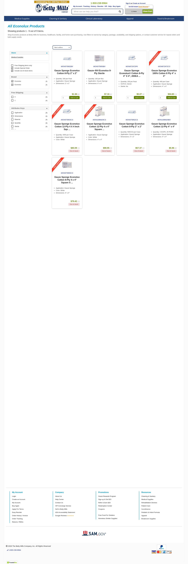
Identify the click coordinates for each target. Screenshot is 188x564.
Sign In (128, 3)
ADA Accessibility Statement (65, 512)
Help (110, 6)
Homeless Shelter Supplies (107, 518)
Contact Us (59, 503)
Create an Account (139, 3)
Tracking (86, 6)
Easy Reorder (17, 512)
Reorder (100, 6)
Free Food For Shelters (106, 515)
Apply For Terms (18, 509)
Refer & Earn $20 (104, 503)
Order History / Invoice (20, 515)
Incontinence (145, 509)
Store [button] (13, 53)
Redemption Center (105, 506)
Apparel (129, 18)
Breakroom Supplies (148, 519)
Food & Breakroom (165, 18)
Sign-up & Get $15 (104, 499)
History (93, 6)
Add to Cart (74, 97)
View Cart (147, 11)
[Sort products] (62, 47)
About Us (58, 496)
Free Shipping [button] (17, 93)
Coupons (101, 509)
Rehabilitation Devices (149, 503)
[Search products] (97, 11)
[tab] (29, 52)
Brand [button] (13, 77)
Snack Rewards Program (107, 496)
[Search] (120, 11)
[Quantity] (65, 97)
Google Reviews (61, 515)
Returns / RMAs (17, 522)
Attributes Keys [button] (18, 108)
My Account (77, 6)
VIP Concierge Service (63, 506)
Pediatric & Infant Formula (150, 512)
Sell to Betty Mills (61, 509)
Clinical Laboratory (94, 18)
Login (14, 496)
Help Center (59, 499)
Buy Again (116, 6)
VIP (106, 6)
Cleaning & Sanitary (58, 18)
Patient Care (145, 506)
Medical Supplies (22, 18)
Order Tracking (17, 519)
